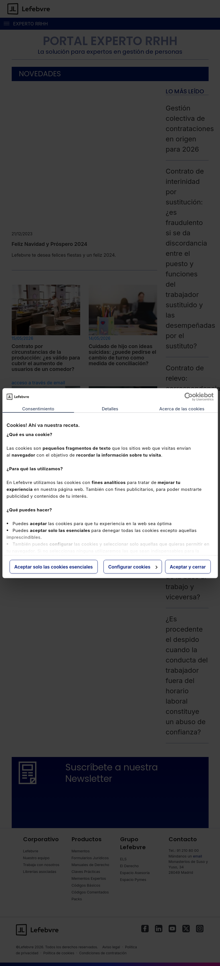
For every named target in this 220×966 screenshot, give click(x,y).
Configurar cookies (133, 566)
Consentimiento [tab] (38, 408)
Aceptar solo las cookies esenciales (53, 566)
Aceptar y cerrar (188, 566)
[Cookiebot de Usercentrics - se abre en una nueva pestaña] (188, 396)
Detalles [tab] (110, 408)
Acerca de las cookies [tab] (181, 408)
